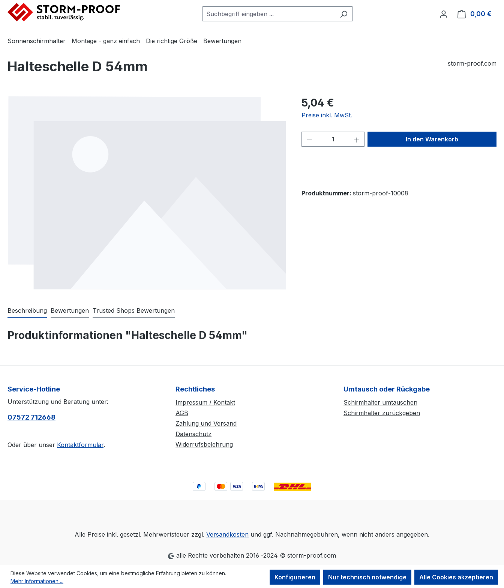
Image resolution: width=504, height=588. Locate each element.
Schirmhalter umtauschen (380, 402)
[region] (147, 193)
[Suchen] (343, 13)
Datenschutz (194, 434)
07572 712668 (32, 417)
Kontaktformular (80, 444)
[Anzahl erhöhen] (357, 139)
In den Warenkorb (432, 139)
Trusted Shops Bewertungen (134, 310)
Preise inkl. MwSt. (327, 115)
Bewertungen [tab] (70, 310)
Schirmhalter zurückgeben (382, 413)
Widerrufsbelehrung (204, 444)
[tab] (27, 311)
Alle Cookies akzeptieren (456, 577)
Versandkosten (227, 534)
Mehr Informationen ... (36, 581)
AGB (182, 413)
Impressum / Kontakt (205, 402)
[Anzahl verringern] (309, 139)
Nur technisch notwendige (367, 577)
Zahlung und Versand (206, 423)
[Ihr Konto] (444, 13)
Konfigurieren (294, 577)
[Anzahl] (333, 139)
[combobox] (268, 13)
